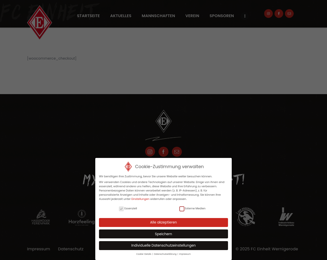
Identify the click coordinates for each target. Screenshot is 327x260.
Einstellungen (140, 199)
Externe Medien (192, 208)
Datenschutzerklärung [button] (165, 254)
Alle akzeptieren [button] (163, 222)
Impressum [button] (185, 254)
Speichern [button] (163, 234)
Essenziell (128, 208)
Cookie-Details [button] (144, 254)
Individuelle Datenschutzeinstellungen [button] (163, 245)
